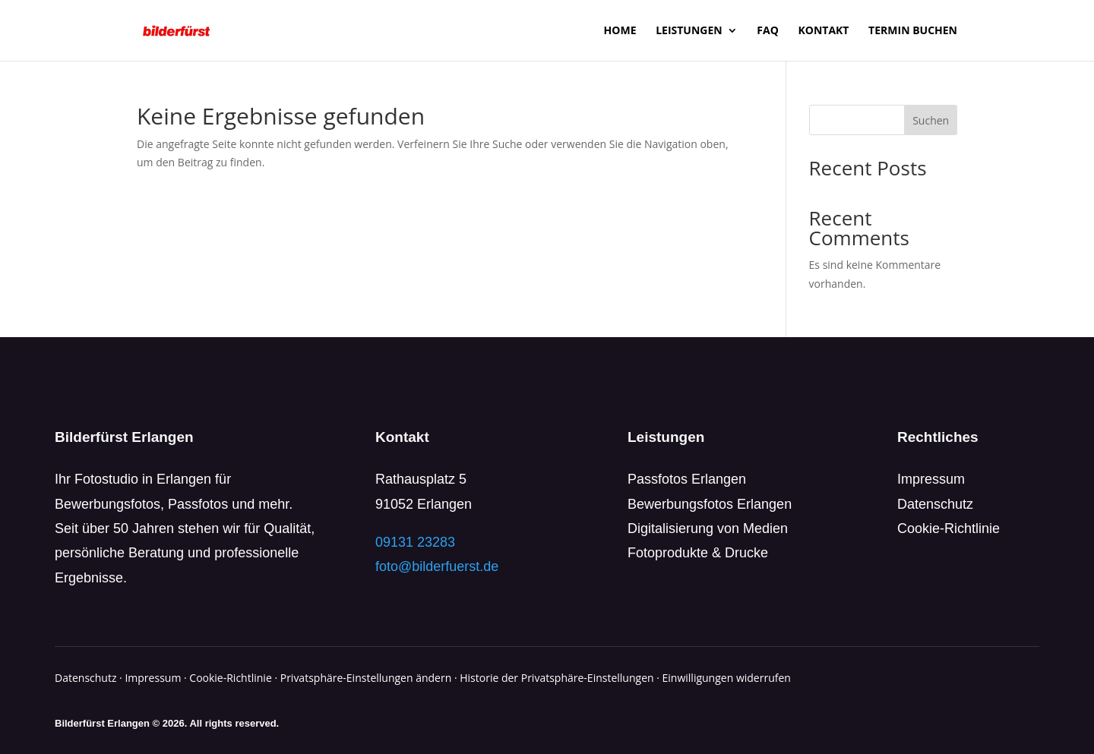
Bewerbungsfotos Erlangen (710, 504)
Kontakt (823, 31)
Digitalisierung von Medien (708, 528)
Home (620, 31)
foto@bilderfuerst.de (436, 566)
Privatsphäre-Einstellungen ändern (366, 677)
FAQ (768, 31)
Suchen (930, 120)
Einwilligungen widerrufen (726, 677)
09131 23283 (415, 542)
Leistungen (689, 31)
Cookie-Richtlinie (948, 528)
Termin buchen (912, 31)
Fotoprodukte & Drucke (698, 552)
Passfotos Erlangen (687, 479)
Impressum (931, 479)
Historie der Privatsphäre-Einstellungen (556, 677)
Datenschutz (935, 504)
